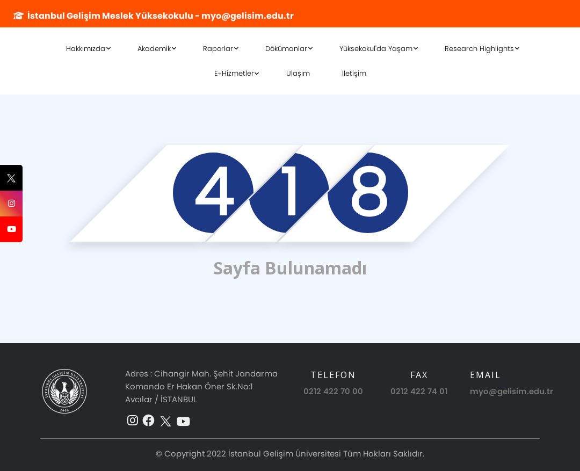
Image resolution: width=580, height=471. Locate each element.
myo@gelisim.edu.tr (511, 391)
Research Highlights (479, 49)
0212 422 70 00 (333, 391)
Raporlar (218, 49)
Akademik (154, 49)
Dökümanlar (286, 49)
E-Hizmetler (234, 73)
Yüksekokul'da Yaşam (375, 49)
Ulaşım (298, 73)
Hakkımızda (85, 49)
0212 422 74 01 (418, 391)
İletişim (354, 73)
